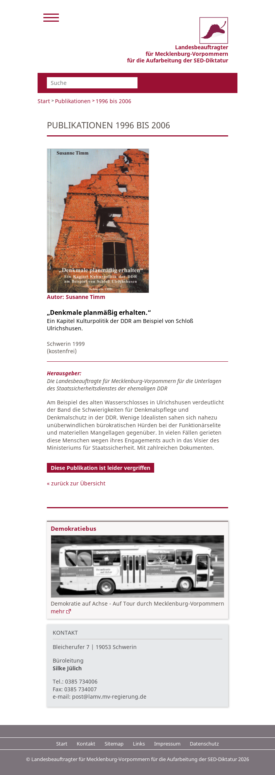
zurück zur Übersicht (78, 483)
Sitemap (114, 743)
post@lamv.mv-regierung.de (109, 696)
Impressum (167, 743)
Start (44, 101)
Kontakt (86, 743)
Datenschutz (204, 743)
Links (139, 743)
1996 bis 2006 (113, 101)
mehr (58, 611)
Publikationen (73, 101)
